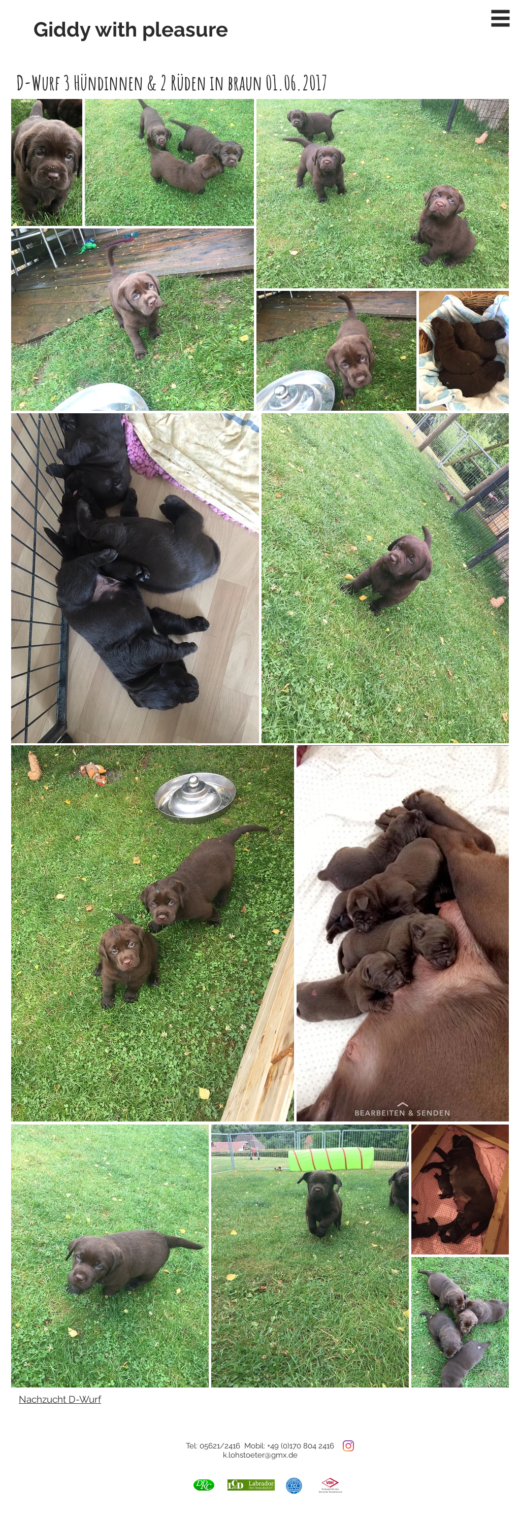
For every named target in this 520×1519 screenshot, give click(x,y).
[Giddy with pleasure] (134, 29)
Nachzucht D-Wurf (60, 1399)
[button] (501, 18)
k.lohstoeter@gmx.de (260, 1455)
